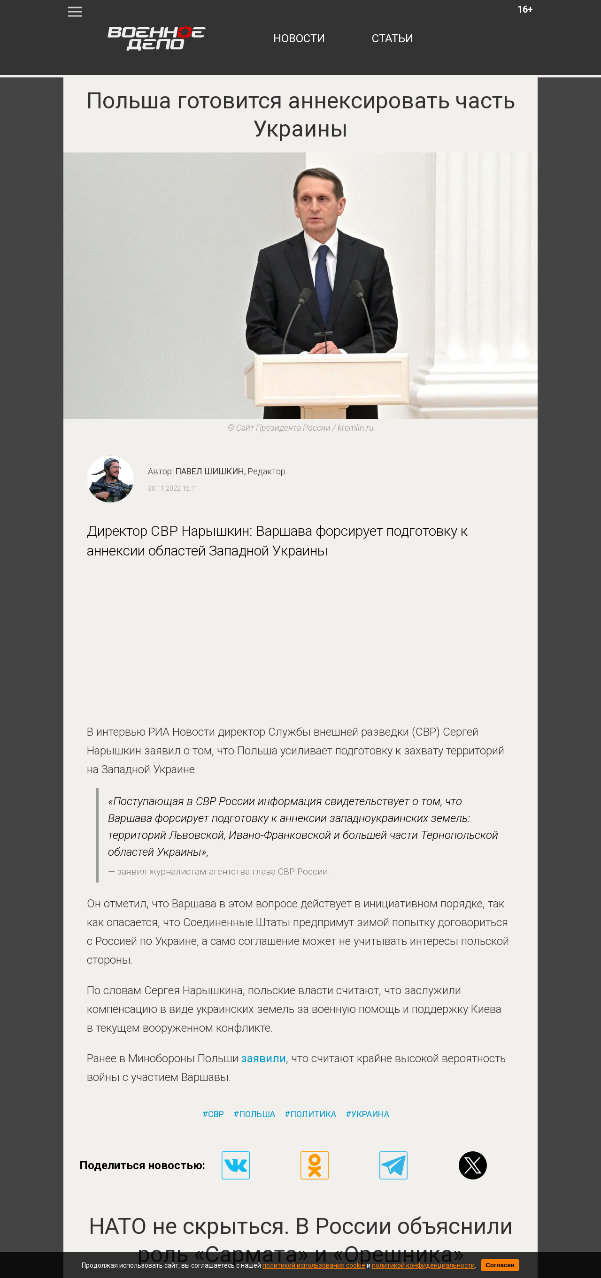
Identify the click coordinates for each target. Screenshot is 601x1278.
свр (216, 1114)
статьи (392, 38)
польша (257, 1114)
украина (370, 1114)
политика (313, 1114)
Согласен (500, 1265)
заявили (263, 1058)
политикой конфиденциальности (423, 1265)
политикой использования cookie (313, 1265)
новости (299, 38)
